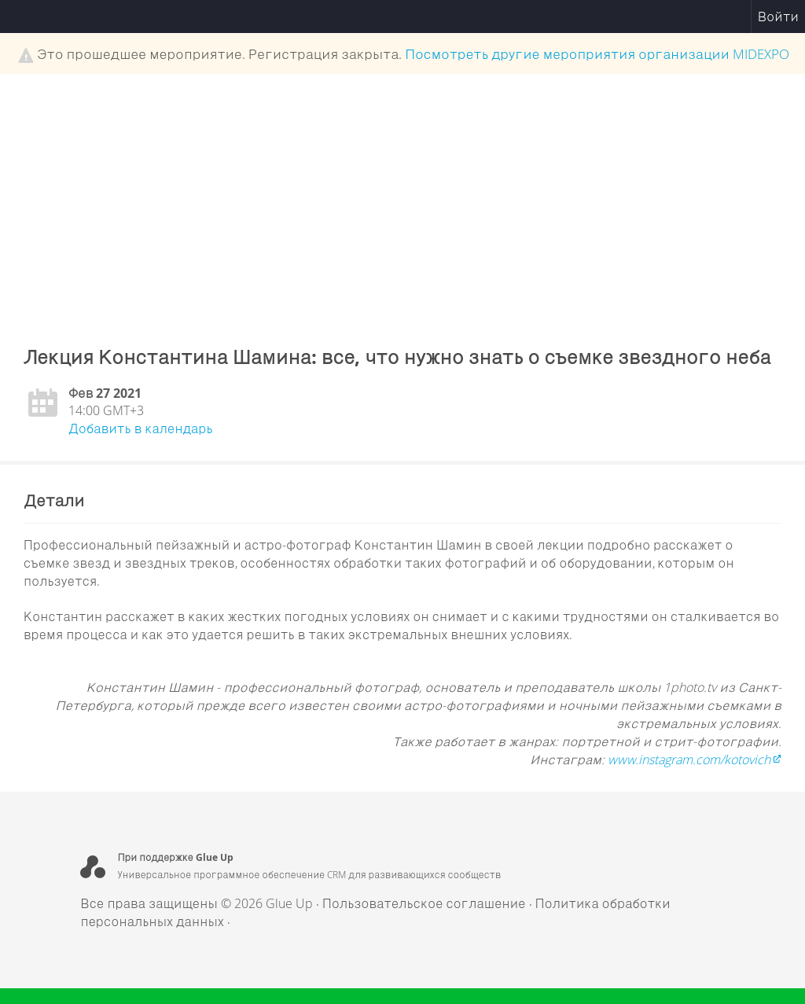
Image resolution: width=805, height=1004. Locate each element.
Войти (778, 16)
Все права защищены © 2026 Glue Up (196, 903)
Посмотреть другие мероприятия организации (596, 54)
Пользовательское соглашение (424, 903)
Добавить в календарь (140, 428)
